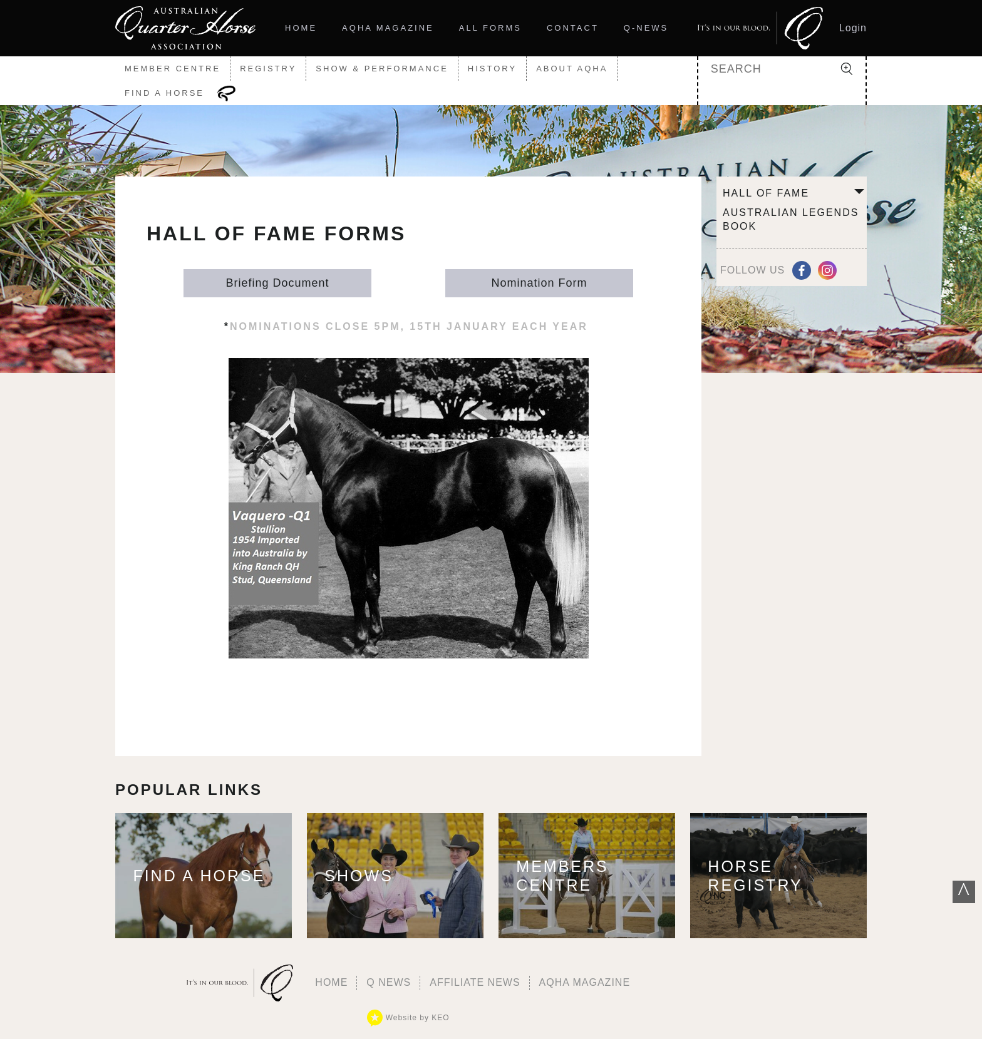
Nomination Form (539, 283)
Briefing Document (277, 283)
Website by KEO (408, 1017)
